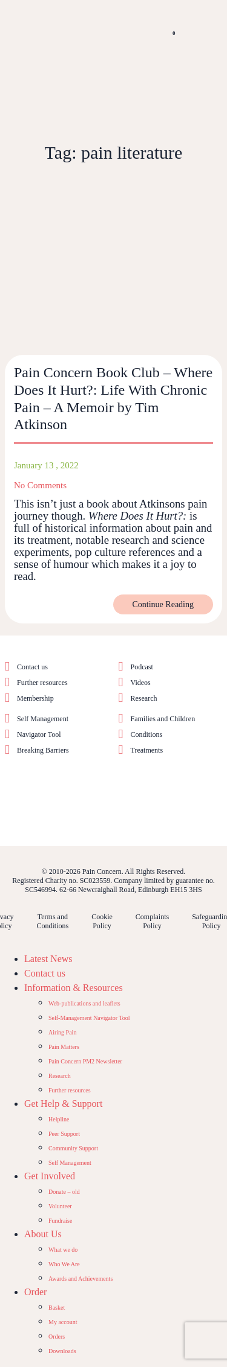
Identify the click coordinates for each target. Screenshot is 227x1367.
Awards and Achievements (80, 1278)
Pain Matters (63, 1047)
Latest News (48, 959)
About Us (43, 1234)
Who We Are (64, 1264)
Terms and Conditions (52, 921)
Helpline (58, 1119)
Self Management (42, 719)
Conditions (147, 734)
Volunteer (60, 1206)
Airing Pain (62, 1032)
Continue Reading (163, 604)
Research (144, 698)
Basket (56, 1307)
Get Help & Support (63, 1103)
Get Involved (49, 1176)
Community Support (73, 1148)
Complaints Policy (152, 921)
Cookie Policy (102, 921)
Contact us (32, 667)
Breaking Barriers (43, 750)
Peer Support (64, 1133)
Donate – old (64, 1191)
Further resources (42, 682)
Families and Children (163, 719)
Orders (56, 1336)
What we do (62, 1249)
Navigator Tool (39, 734)
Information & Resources (73, 988)
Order (35, 1292)
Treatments (147, 750)
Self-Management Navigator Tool (89, 1018)
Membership (35, 698)
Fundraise (60, 1220)
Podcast (142, 667)
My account (62, 1322)
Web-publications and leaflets (84, 1003)
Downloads (62, 1351)
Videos (141, 682)
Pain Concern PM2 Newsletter (85, 1061)
